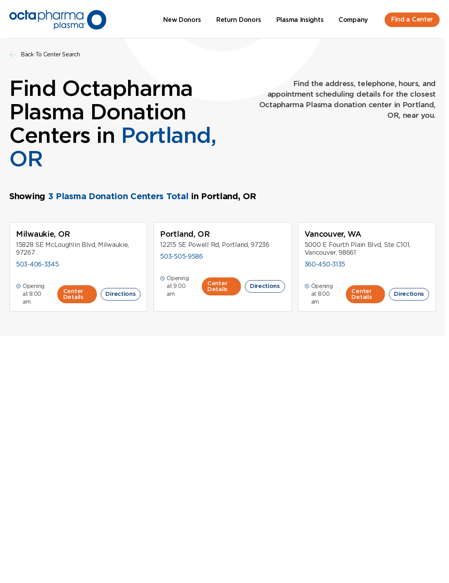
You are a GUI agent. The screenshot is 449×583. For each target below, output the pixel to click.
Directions (120, 293)
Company (353, 19)
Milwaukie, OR (43, 234)
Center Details (73, 294)
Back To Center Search (44, 54)
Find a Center (412, 19)
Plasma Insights (300, 19)
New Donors (182, 19)
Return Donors (238, 19)
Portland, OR (185, 234)
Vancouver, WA (333, 234)
